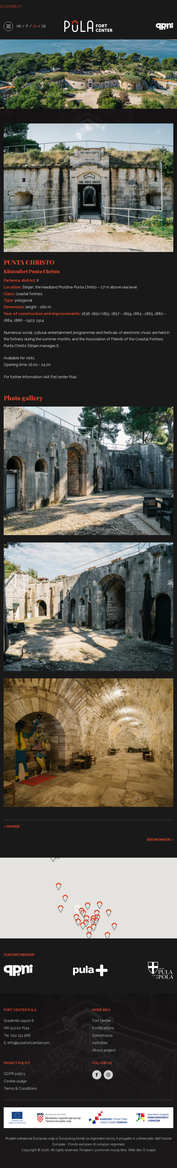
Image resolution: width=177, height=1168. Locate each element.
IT (27, 26)
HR (19, 26)
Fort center (101, 1020)
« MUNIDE (12, 826)
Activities (100, 1043)
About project (104, 1050)
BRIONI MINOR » (160, 840)
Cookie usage (15, 1081)
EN (35, 26)
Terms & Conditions (20, 1088)
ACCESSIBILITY (11, 6)
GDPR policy (14, 1074)
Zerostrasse (102, 1035)
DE (44, 26)
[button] (93, 922)
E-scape (149, 1150)
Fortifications (103, 1028)
